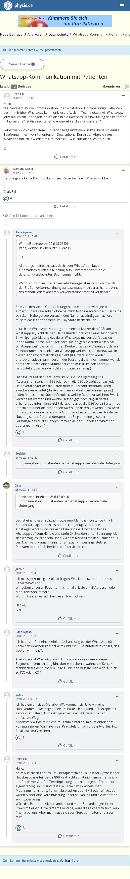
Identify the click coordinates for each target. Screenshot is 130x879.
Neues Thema (22, 64)
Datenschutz (58, 34)
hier (67, 860)
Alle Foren (35, 34)
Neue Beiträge (11, 34)
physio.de (17, 5)
